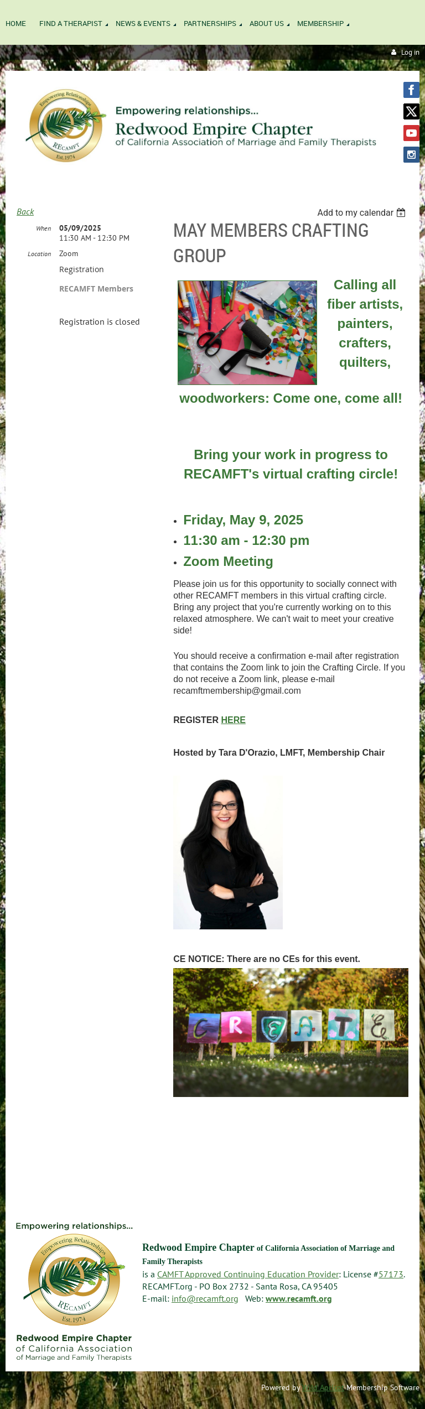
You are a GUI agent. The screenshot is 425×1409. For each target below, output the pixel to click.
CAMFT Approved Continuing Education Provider (248, 1274)
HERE (233, 720)
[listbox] (362, 213)
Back (25, 211)
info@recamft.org (205, 1298)
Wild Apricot (323, 1387)
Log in (410, 52)
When (43, 228)
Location (39, 253)
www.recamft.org (299, 1298)
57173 (391, 1274)
